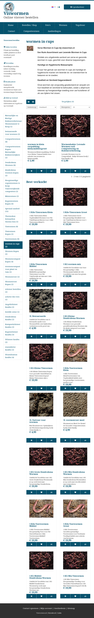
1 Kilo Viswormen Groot (75, 212)
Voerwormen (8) (12, 239)
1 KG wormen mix (72, 264)
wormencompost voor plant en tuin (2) (12, 269)
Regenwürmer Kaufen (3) (11, 333)
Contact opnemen (30, 608)
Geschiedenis (59, 608)
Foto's (47, 25)
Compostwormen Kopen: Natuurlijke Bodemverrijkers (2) (12, 152)
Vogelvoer (80, 25)
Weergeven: (65, 107)
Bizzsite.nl (52, 613)
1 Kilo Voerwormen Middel (38, 525)
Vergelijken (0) (68, 101)
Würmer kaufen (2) (12, 340)
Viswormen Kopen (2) (10, 232)
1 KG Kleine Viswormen (41, 368)
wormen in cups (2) (12, 245)
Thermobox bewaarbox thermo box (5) (11, 219)
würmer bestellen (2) (13, 290)
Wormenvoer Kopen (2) (11, 282)
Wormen (63, 25)
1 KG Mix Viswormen (73, 576)
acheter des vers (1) (12, 298)
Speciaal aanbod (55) (12, 209)
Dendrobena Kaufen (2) (10, 318)
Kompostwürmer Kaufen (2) (12, 325)
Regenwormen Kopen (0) (11, 202)
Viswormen (16, 13)
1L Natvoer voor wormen (37, 421)
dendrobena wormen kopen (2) (12, 173)
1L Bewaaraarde (37, 316)
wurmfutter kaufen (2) (10, 348)
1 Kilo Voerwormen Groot (72, 525)
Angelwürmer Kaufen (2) (11, 305)
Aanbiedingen (54, 31)
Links (59, 613)
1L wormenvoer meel (73, 420)
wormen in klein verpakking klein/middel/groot (37, 146)
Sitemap (71, 608)
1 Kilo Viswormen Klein (41, 212)
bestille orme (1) (12, 312)
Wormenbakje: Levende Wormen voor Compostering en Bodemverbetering (73, 147)
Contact (11, 31)
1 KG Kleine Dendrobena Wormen (74, 317)
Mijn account (46, 608)
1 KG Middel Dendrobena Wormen (40, 577)
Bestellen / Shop (29, 25)
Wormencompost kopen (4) (12, 260)
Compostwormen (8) (12, 140)
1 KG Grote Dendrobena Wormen (41, 473)
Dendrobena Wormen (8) (10, 163)
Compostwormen (31, 31)
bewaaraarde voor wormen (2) (12, 132)
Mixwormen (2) (12, 196)
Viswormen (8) (11, 226)
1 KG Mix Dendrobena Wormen (74, 473)
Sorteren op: (32, 107)
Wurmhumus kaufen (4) (11, 355)
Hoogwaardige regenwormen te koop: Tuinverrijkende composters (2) (12, 186)
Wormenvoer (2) (12, 277)
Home (10, 25)
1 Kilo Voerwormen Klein (72, 369)
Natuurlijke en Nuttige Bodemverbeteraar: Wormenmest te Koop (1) (13, 121)
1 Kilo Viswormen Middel (38, 265)
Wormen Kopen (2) (12, 252)
